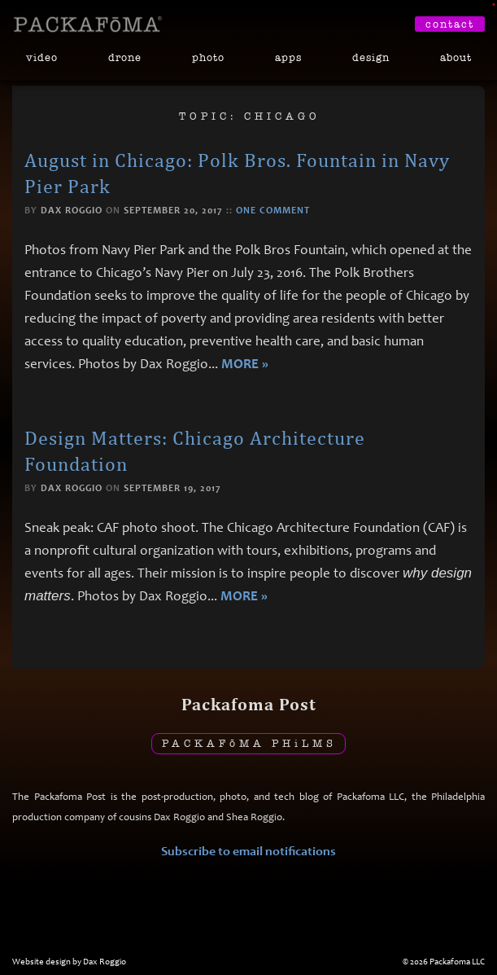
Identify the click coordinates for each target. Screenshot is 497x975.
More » (244, 363)
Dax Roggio (71, 210)
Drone (125, 57)
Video (42, 57)
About (456, 57)
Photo (208, 57)
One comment (273, 210)
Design (371, 57)
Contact (449, 24)
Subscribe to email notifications (248, 851)
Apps (288, 57)
